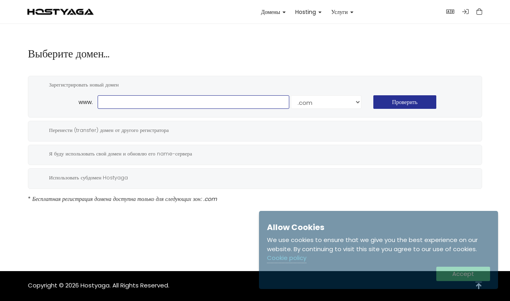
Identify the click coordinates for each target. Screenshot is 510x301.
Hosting (308, 12)
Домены (273, 12)
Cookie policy (286, 258)
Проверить (405, 102)
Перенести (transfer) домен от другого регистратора (102, 130)
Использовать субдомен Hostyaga (82, 177)
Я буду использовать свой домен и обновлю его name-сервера (114, 154)
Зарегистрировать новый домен (77, 85)
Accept (463, 274)
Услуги (342, 12)
